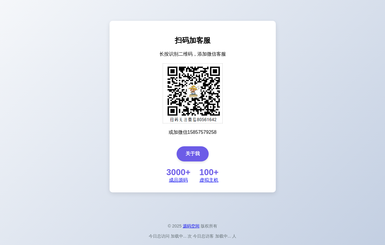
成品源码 (178, 180)
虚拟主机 (208, 180)
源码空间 (191, 226)
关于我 (193, 153)
